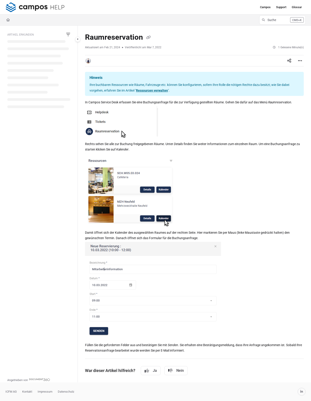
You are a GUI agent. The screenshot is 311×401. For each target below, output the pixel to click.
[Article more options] (300, 60)
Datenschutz (66, 391)
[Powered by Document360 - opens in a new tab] (28, 379)
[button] (35, 7)
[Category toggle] (77, 39)
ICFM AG (11, 391)
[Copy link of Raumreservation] (148, 37)
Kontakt (27, 391)
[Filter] (68, 34)
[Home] (8, 20)
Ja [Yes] (151, 370)
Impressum (45, 391)
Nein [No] (176, 370)
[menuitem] (265, 7)
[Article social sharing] (289, 60)
